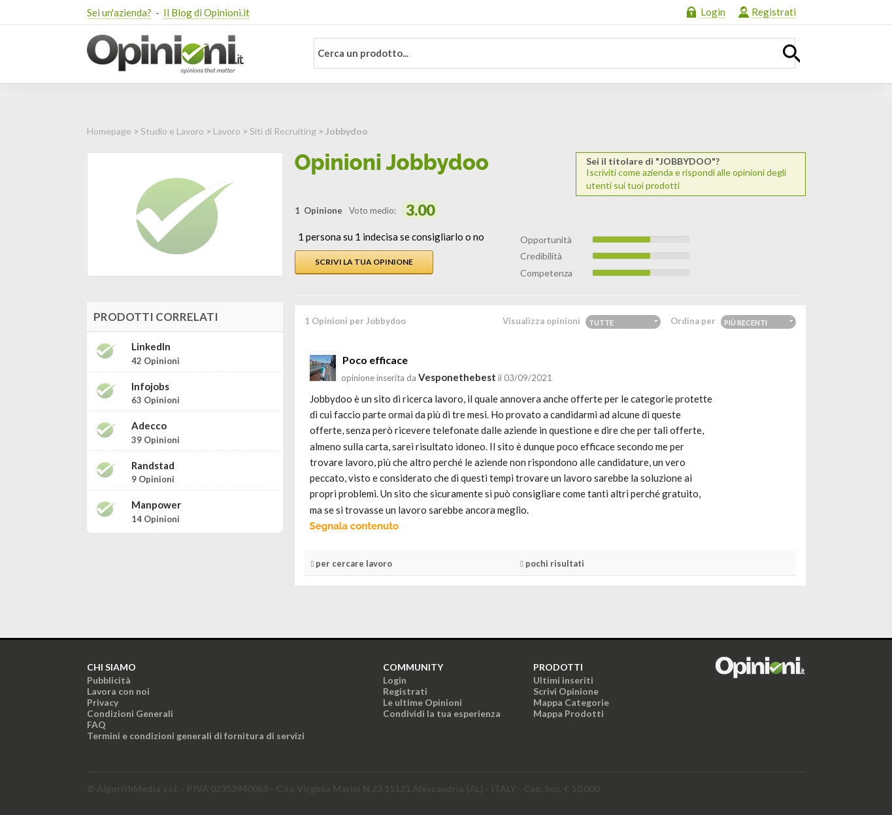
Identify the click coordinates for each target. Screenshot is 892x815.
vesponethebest (457, 377)
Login (713, 12)
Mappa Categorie (571, 702)
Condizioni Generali (130, 713)
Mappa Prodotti (568, 713)
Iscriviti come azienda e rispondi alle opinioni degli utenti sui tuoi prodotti (690, 173)
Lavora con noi (118, 691)
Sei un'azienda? (119, 12)
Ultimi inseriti (563, 680)
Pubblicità (109, 680)
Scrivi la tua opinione (364, 262)
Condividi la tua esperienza (442, 713)
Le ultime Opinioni (422, 702)
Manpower (156, 504)
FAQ (96, 724)
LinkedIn (151, 346)
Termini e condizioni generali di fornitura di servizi (196, 735)
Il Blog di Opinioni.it (206, 12)
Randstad (152, 465)
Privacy (102, 702)
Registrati (774, 12)
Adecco (149, 425)
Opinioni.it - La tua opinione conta (188, 54)
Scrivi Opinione (566, 691)
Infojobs (150, 386)
